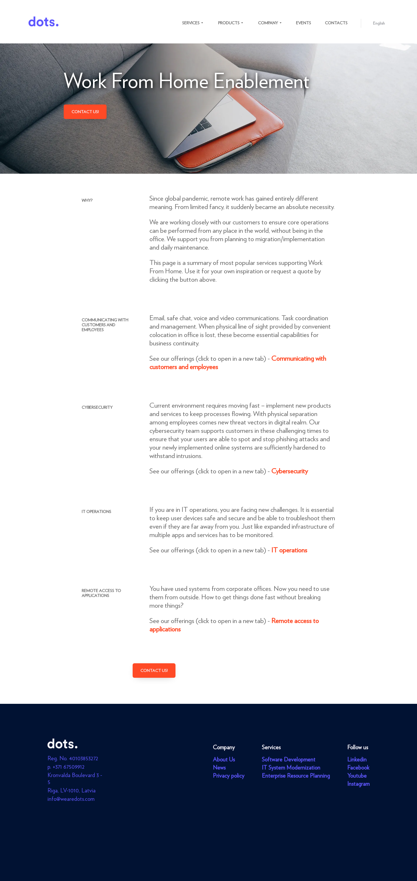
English (379, 23)
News (219, 767)
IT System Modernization (291, 767)
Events (303, 23)
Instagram (358, 783)
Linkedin (357, 759)
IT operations (289, 550)
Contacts (336, 23)
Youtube (357, 775)
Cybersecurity (289, 471)
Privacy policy (228, 775)
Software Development (288, 759)
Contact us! (85, 111)
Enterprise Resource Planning (296, 775)
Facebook (358, 767)
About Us (224, 759)
